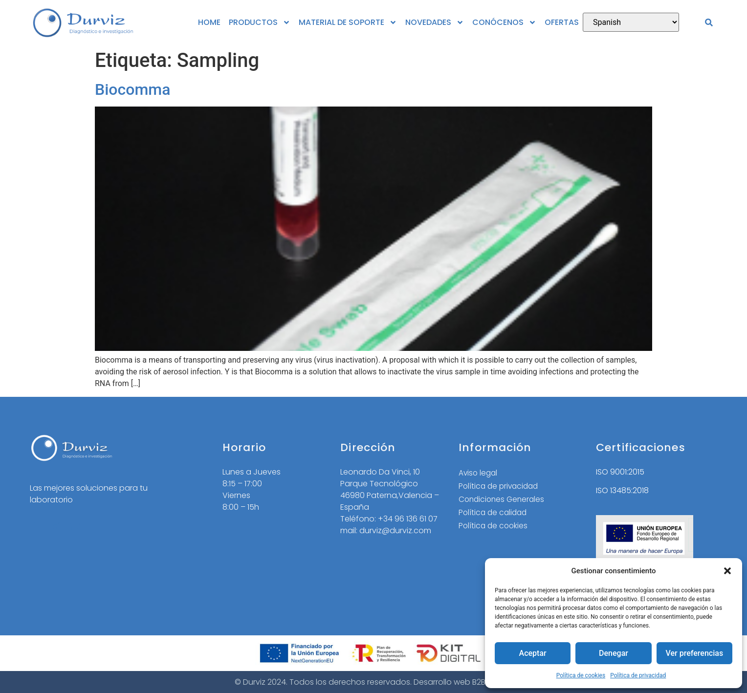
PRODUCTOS (259, 22)
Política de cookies (581, 675)
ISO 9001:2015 (620, 471)
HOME (209, 22)
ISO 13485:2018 (622, 490)
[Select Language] (631, 22)
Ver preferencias (694, 653)
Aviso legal (479, 472)
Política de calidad (494, 514)
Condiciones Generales (503, 500)
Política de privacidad (638, 675)
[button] (727, 571)
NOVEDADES (434, 22)
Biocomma (132, 89)
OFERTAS (562, 22)
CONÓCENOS (504, 22)
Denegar (613, 653)
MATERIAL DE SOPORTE (348, 22)
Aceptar (533, 653)
